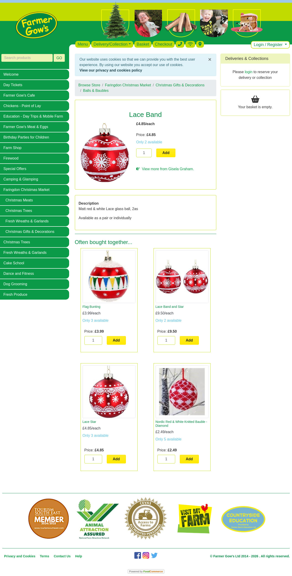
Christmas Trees (18, 211)
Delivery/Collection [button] (111, 44)
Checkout (163, 44)
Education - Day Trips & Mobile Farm (33, 116)
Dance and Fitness (18, 273)
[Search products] (27, 58)
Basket (143, 44)
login (249, 72)
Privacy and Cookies (19, 556)
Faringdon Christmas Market (26, 190)
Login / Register (269, 44)
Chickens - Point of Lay (22, 106)
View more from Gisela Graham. (165, 169)
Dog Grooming (15, 284)
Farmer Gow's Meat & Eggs (25, 127)
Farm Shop (12, 148)
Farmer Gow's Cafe (19, 95)
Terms (44, 556)
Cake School (13, 263)
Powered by (146, 571)
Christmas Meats (19, 200)
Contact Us (62, 556)
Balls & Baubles (96, 91)
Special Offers (14, 169)
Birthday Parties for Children (26, 137)
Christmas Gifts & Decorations (29, 232)
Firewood (10, 158)
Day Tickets (12, 85)
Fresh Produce (15, 294)
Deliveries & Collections (247, 58)
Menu (83, 44)
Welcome (10, 74)
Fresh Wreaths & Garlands (27, 221)
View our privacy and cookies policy (111, 70)
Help (78, 556)
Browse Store (89, 85)
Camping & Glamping (20, 179)
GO (59, 58)
